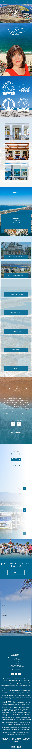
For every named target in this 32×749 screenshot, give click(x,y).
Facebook (10, 456)
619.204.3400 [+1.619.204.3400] (16, 658)
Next (29, 230)
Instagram (14, 456)
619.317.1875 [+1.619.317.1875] (16, 668)
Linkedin (17, 456)
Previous (2, 230)
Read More (16, 39)
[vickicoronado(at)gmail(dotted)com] (28, 2)
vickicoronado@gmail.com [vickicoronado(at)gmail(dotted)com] (16, 660)
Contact (16, 571)
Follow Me (14, 462)
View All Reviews (16, 431)
